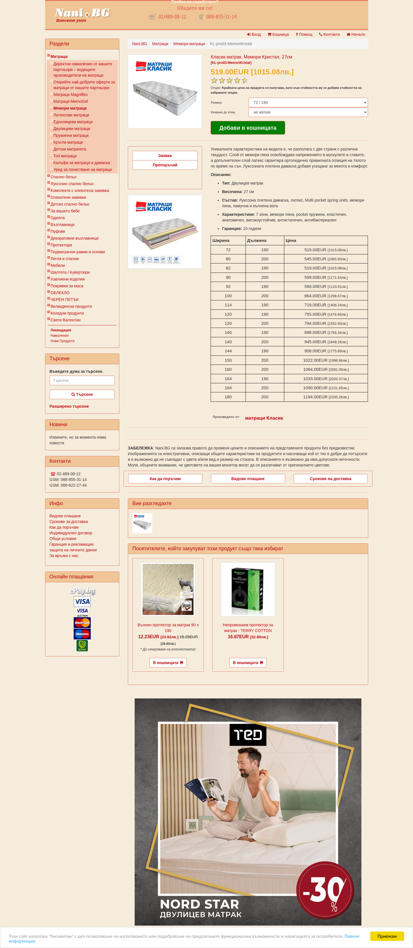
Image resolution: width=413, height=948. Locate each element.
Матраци (59, 56)
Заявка (165, 155)
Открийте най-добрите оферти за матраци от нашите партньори (84, 85)
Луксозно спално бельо (72, 183)
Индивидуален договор (71, 533)
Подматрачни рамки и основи (78, 252)
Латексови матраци (71, 115)
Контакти (329, 34)
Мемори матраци (70, 108)
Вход (254, 34)
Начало (356, 34)
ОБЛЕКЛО (60, 292)
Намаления (60, 336)
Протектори (61, 245)
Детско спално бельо (70, 204)
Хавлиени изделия (68, 279)
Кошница (278, 34)
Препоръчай (165, 165)
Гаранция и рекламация (72, 544)
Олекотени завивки (68, 197)
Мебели (58, 265)
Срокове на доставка (330, 478)
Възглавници (63, 224)
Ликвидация (61, 330)
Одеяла (58, 217)
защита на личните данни (73, 550)
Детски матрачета (70, 149)
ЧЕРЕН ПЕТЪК (65, 299)
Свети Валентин (66, 320)
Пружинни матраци (71, 135)
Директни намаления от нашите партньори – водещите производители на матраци (83, 70)
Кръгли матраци (68, 142)
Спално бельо (64, 177)
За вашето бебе (65, 211)
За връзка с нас (64, 555)
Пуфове (58, 231)
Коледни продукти (67, 313)
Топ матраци (65, 156)
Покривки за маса (67, 286)
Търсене (82, 394)
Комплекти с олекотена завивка (80, 190)
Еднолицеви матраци (73, 122)
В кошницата (168, 662)
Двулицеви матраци (72, 128)
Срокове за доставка (69, 521)
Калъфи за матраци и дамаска (82, 162)
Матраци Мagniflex (71, 94)
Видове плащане (65, 516)
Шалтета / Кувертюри (70, 272)
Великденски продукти (71, 306)
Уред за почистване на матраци (83, 169)
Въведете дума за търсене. (76, 371)
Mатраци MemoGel (71, 101)
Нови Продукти (63, 341)
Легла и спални (65, 258)
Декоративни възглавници (75, 238)
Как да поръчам (64, 527)
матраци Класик (264, 418)
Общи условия (63, 538)
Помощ (304, 34)
